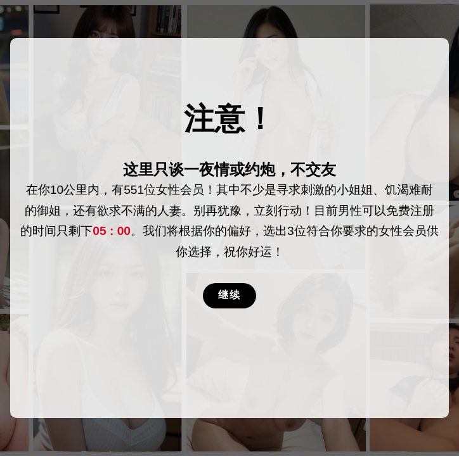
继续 (229, 294)
